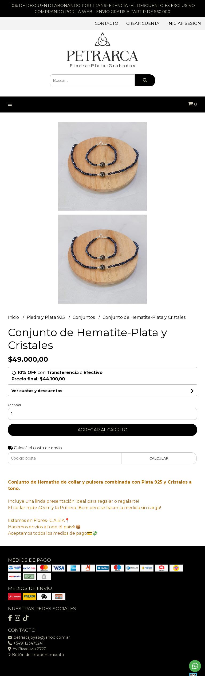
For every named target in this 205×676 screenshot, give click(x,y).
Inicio (14, 317)
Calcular (158, 458)
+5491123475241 (26, 643)
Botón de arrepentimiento (36, 654)
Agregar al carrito (103, 429)
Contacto (106, 23)
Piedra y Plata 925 (46, 317)
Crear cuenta (142, 23)
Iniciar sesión (184, 23)
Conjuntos (84, 317)
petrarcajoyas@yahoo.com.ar (39, 637)
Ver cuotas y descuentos (36, 390)
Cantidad (14, 405)
